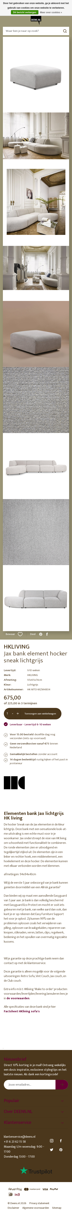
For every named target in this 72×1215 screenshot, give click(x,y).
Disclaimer (13, 1208)
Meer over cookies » (51, 12)
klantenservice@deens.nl (19, 1136)
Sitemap (56, 1208)
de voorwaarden (18, 998)
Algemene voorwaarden (35, 1208)
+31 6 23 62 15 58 (15, 1141)
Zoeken (64, 31)
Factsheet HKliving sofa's (22, 1011)
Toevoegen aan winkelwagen (40, 714)
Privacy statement (39, 1203)
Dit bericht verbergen (24, 12)
